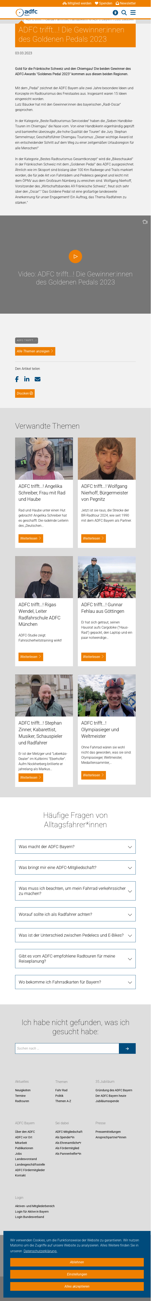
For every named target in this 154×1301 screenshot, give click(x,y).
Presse (101, 1123)
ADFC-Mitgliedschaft (69, 1132)
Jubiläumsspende (107, 1101)
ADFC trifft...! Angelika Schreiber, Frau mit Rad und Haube (42, 493)
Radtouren (22, 1101)
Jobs (18, 1153)
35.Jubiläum (105, 1082)
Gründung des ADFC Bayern (114, 1090)
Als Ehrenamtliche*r (68, 1142)
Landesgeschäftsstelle (30, 1164)
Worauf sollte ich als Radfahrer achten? (55, 914)
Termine (20, 1095)
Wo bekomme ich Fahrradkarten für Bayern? (60, 982)
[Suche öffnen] (124, 13)
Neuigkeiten (23, 1090)
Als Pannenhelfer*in (68, 1153)
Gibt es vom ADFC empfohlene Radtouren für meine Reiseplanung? (67, 958)
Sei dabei (62, 1123)
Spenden (103, 3)
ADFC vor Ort (23, 1137)
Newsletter (126, 3)
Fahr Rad (61, 1090)
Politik (59, 1095)
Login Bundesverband (29, 1217)
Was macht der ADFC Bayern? (46, 846)
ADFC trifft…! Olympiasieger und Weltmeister (100, 729)
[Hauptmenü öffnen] (133, 13)
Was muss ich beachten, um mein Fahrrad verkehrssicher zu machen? (72, 891)
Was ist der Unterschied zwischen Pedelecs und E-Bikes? (71, 935)
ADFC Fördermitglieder (30, 1170)
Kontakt (20, 1175)
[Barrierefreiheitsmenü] (115, 13)
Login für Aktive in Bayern (32, 1211)
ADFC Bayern (25, 1123)
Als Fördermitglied (67, 1148)
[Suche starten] (127, 1048)
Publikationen (24, 1148)
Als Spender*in (64, 1137)
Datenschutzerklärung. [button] (40, 1251)
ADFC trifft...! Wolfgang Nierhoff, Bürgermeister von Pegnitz (104, 493)
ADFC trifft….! (26, 340)
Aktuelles (22, 1082)
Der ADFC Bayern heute (111, 1095)
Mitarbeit (21, 1142)
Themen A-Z (63, 1101)
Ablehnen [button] (77, 1262)
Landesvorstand (26, 1159)
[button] (19, 379)
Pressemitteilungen (108, 1132)
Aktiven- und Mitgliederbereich (35, 1206)
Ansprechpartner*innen (111, 1137)
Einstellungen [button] (77, 1274)
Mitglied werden (77, 3)
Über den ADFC (25, 1132)
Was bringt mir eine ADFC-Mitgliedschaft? (57, 867)
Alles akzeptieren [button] (77, 1286)
